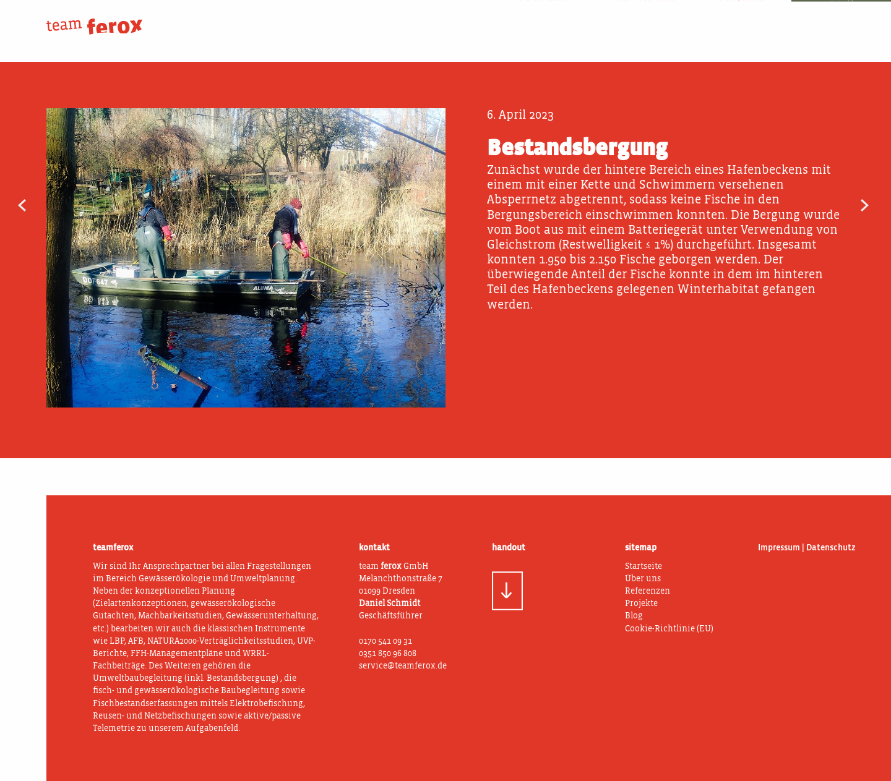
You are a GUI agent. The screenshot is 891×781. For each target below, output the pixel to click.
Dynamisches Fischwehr (49, 206)
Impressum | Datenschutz (807, 548)
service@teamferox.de (403, 666)
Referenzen (647, 591)
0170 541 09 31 (385, 641)
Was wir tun (641, 17)
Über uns (542, 17)
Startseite (643, 566)
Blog (841, 17)
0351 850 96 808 (387, 653)
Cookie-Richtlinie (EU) (669, 629)
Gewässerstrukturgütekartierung (842, 206)
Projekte (741, 17)
